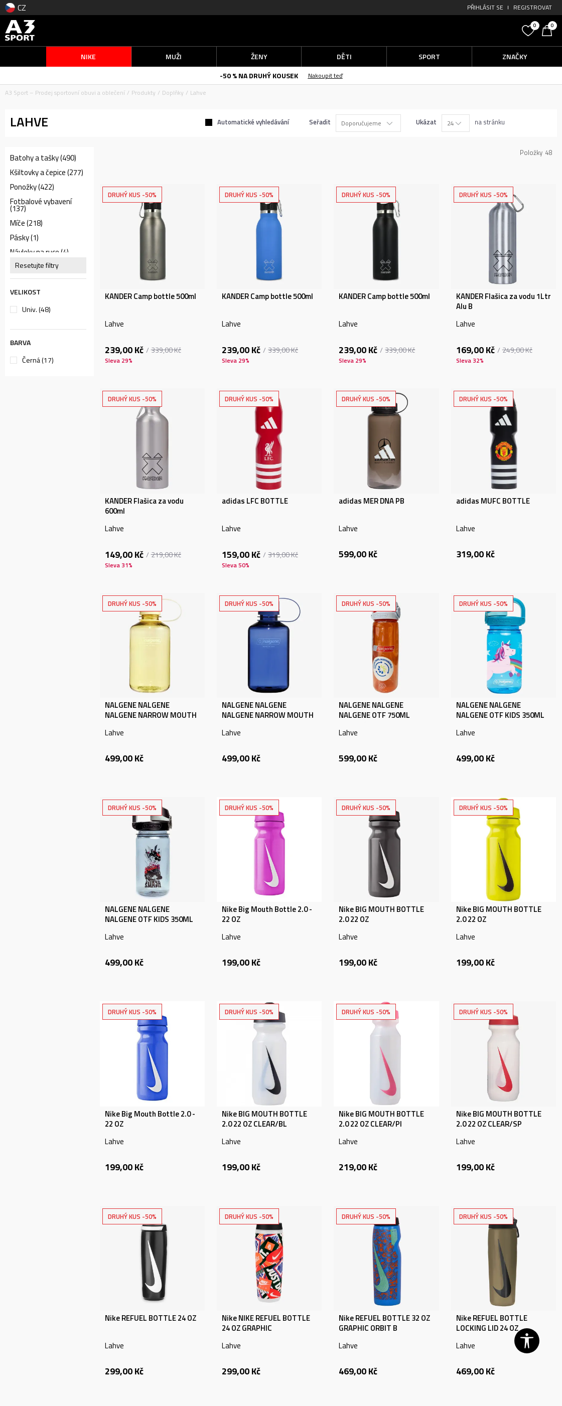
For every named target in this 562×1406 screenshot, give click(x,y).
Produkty (143, 92)
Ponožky (32, 187)
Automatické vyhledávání (253, 122)
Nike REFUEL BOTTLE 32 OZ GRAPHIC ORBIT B (384, 1323)
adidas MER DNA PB (371, 501)
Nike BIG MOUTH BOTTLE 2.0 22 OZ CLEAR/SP (498, 1119)
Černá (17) (38, 360)
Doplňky (173, 92)
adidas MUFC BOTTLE (493, 501)
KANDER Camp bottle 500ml (150, 296)
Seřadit (320, 122)
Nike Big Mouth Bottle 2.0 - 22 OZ (267, 914)
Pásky (24, 237)
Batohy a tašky (43, 158)
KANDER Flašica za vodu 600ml (144, 506)
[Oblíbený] (529, 29)
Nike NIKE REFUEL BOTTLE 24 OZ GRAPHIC (266, 1323)
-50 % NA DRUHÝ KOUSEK (259, 75)
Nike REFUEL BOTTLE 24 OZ (150, 1318)
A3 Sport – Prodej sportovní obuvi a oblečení (65, 92)
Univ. (36, 309)
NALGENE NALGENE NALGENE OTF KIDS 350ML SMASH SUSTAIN (149, 919)
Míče (26, 223)
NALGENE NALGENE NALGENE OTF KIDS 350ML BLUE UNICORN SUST (500, 715)
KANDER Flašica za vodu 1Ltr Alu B (503, 301)
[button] (448, 30)
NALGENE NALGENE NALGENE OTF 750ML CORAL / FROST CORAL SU (382, 715)
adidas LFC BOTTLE (255, 501)
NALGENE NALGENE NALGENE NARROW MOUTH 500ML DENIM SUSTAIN (268, 715)
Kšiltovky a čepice (46, 172)
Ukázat (426, 122)
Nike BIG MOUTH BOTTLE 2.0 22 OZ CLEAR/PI (381, 1119)
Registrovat (532, 7)
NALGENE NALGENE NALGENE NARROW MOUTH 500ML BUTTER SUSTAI (151, 715)
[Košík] (549, 29)
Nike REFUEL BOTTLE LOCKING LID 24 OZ (491, 1323)
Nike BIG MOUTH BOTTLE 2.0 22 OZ (381, 914)
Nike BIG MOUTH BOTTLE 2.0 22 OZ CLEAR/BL (264, 1119)
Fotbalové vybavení (41, 205)
